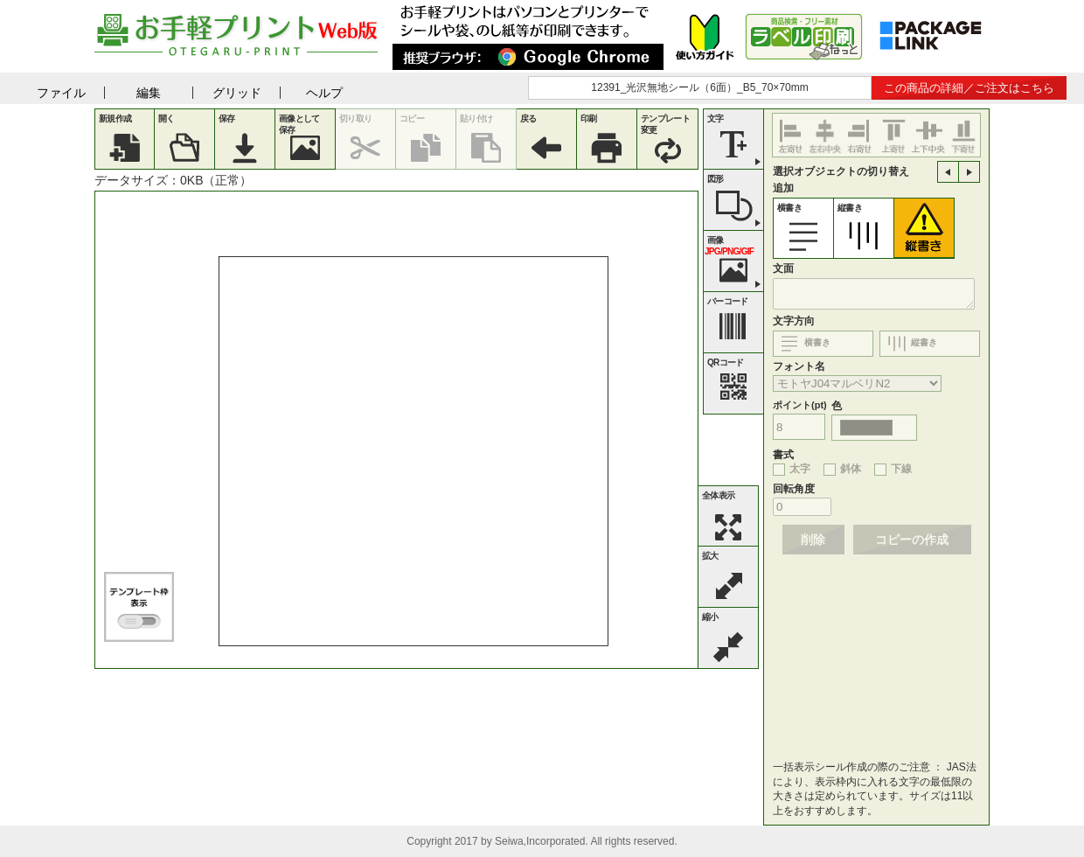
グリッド (236, 93)
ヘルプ (324, 93)
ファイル (61, 93)
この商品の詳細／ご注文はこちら (969, 87)
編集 (148, 93)
